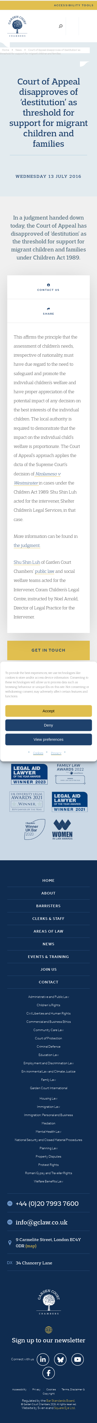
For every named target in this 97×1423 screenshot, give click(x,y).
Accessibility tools (74, 5)
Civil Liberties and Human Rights (48, 1013)
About (48, 893)
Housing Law (48, 1098)
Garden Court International (48, 1088)
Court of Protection (48, 1038)
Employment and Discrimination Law (49, 1063)
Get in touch (49, 650)
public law (44, 571)
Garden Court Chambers (17, 26)
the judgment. (27, 545)
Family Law (48, 1080)
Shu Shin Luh (27, 562)
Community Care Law (48, 1030)
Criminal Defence (49, 1046)
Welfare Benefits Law (48, 1181)
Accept (49, 711)
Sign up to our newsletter (48, 1340)
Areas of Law (48, 931)
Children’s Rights (48, 1005)
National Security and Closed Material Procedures (48, 1140)
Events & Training (48, 956)
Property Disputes (48, 1156)
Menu (85, 26)
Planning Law (49, 1148)
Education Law (49, 1055)
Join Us (48, 969)
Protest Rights (48, 1165)
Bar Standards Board (60, 1401)
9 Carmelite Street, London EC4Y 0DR (48, 1242)
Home (48, 880)
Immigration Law (48, 1107)
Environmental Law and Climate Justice (48, 1071)
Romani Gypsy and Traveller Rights (48, 1173)
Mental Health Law (48, 1131)
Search (60, 26)
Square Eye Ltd (64, 1408)
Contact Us (48, 288)
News (49, 944)
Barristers (48, 906)
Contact (48, 982)
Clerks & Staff (48, 918)
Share (48, 311)
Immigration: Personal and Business (48, 1115)
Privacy (56, 753)
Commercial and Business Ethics (48, 1022)
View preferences (49, 739)
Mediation (48, 1123)
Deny (48, 725)
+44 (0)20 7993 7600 (72, 26)
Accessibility (19, 1389)
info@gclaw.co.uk (42, 1222)
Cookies (38, 753)
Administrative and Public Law (48, 997)
